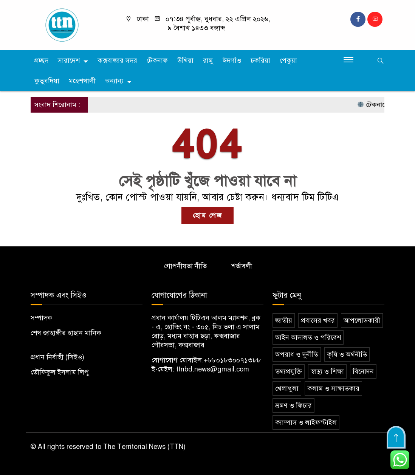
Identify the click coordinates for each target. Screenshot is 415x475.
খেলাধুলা (287, 388)
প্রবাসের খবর (318, 320)
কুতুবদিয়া (46, 81)
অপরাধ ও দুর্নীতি (296, 354)
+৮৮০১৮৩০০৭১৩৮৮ (232, 360)
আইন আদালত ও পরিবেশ (308, 337)
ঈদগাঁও (232, 60)
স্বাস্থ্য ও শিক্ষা (327, 371)
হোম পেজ (207, 215)
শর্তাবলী (241, 266)
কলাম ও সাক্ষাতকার (333, 388)
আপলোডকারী (362, 320)
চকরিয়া (260, 60)
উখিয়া (185, 60)
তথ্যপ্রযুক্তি (288, 371)
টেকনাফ (157, 60)
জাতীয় (283, 320)
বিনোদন (363, 371)
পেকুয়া (288, 60)
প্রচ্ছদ (41, 60)
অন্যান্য (114, 81)
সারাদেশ (69, 60)
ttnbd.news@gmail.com (212, 369)
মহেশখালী (82, 81)
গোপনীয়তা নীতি (185, 266)
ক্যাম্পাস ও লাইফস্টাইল (306, 422)
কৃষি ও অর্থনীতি (347, 354)
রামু (208, 60)
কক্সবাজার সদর (117, 60)
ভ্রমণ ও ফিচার (293, 405)
